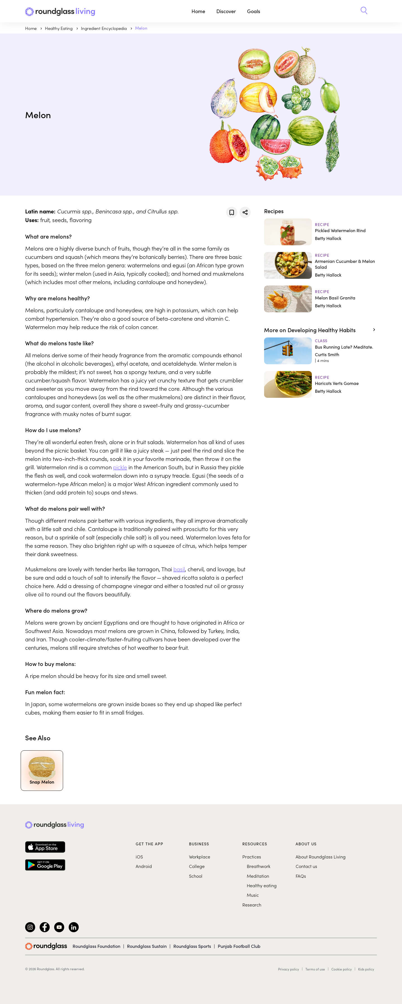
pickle (120, 467)
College (197, 866)
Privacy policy (288, 969)
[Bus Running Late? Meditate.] (320, 350)
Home (198, 11)
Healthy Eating (59, 28)
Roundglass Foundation (96, 946)
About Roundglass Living (321, 856)
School (195, 876)
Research (251, 904)
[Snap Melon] (42, 769)
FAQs (301, 876)
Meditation (258, 876)
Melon (141, 28)
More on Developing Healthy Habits (310, 330)
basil (179, 569)
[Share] (245, 212)
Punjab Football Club (239, 946)
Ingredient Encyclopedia (104, 28)
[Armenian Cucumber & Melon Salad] (320, 265)
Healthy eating (262, 885)
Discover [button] (226, 11)
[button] (364, 11)
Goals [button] (253, 11)
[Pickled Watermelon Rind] (320, 231)
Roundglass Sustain (147, 946)
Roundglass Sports (192, 946)
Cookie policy (341, 969)
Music (253, 895)
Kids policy (366, 969)
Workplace (199, 856)
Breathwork (258, 866)
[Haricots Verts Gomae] (320, 384)
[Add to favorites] (231, 212)
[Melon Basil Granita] (320, 299)
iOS (139, 856)
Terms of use (315, 969)
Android (144, 866)
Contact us (306, 866)
